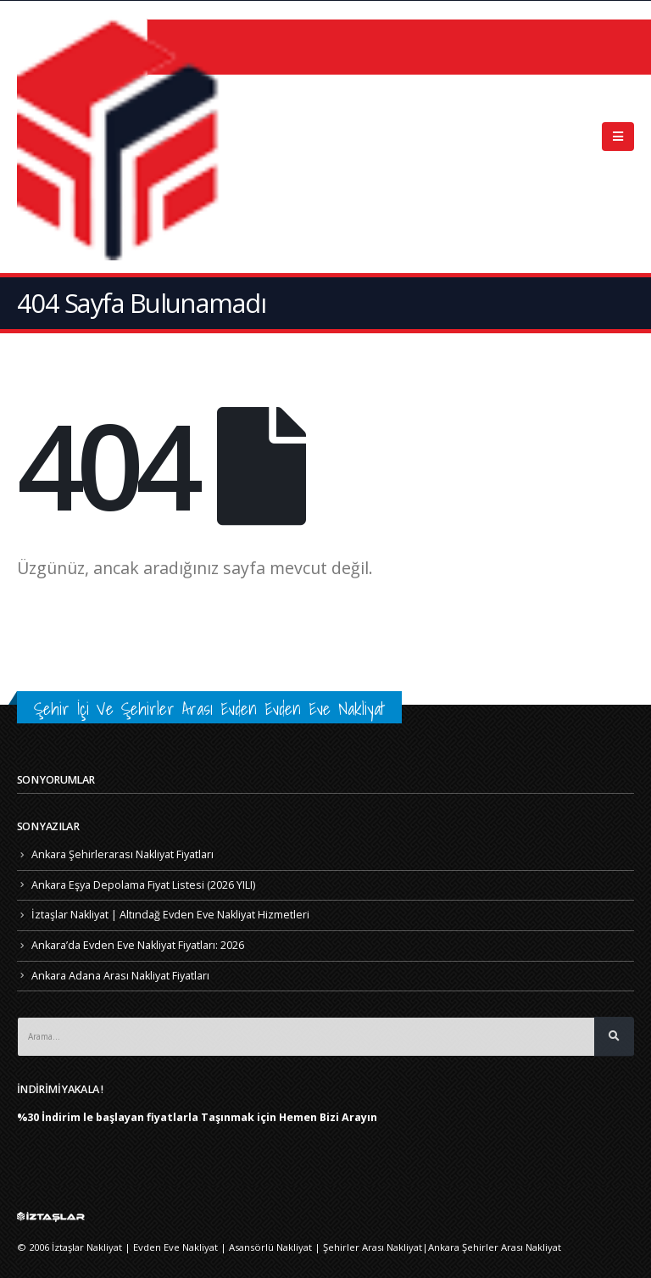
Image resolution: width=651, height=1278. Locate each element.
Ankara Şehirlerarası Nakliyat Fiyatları (122, 854)
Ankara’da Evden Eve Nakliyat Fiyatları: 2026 (137, 945)
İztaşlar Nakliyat (87, 1247)
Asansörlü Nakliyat (270, 1247)
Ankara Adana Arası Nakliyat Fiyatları (120, 975)
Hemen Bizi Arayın (328, 1117)
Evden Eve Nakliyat (175, 1247)
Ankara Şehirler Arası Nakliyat (494, 1247)
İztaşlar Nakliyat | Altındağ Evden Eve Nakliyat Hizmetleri (170, 914)
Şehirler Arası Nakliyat (372, 1247)
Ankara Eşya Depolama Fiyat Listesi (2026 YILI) (143, 885)
